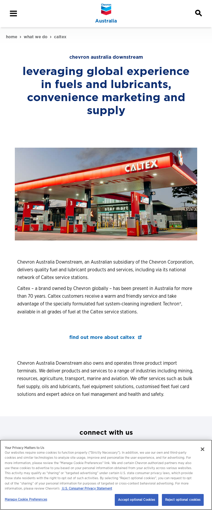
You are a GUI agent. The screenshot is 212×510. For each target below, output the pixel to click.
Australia (106, 21)
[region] (106, 475)
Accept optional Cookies (136, 500)
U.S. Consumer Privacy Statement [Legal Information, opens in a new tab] (86, 488)
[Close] (202, 449)
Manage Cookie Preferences (26, 499)
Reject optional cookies (183, 500)
